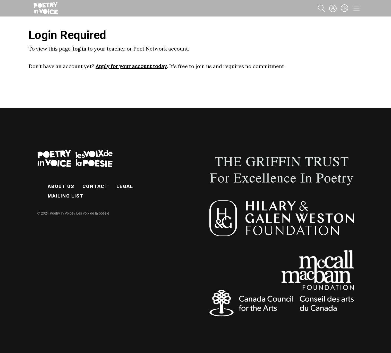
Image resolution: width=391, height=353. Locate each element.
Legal (124, 186)
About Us (61, 186)
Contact (95, 186)
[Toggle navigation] (356, 8)
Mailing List (66, 196)
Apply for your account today (131, 66)
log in (79, 48)
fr (344, 8)
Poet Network (150, 48)
